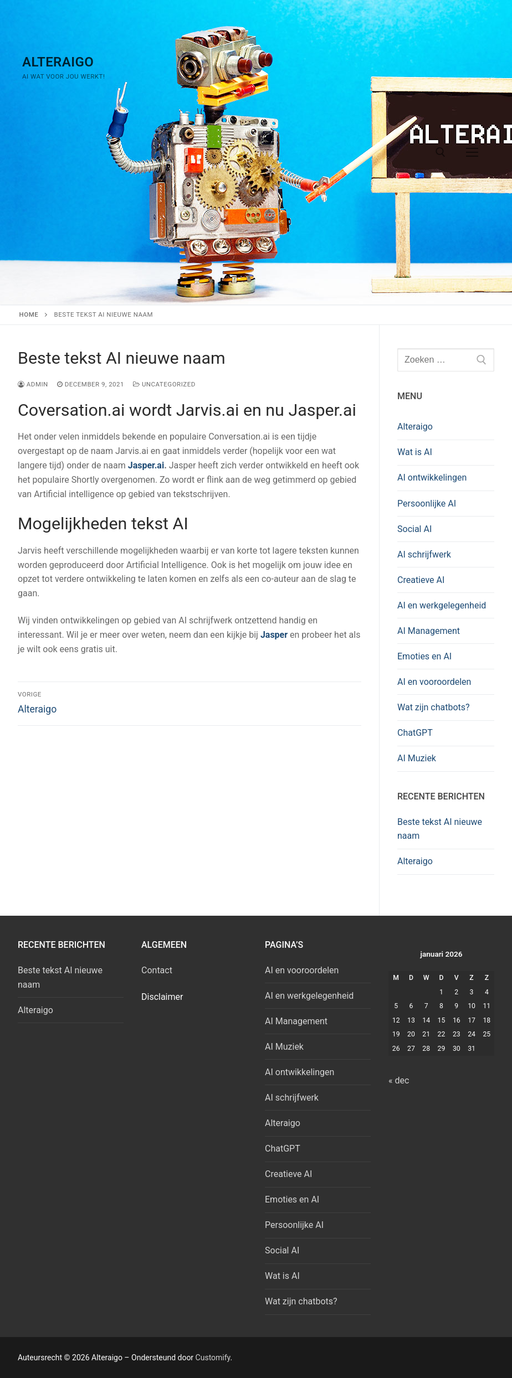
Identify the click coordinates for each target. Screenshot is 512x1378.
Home (29, 314)
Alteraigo (58, 62)
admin (33, 384)
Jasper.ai (146, 465)
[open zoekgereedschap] (441, 152)
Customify (213, 1357)
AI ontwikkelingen (432, 477)
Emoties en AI (424, 656)
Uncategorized (164, 384)
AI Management (428, 631)
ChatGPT (415, 732)
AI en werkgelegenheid (441, 605)
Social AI (414, 529)
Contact (156, 970)
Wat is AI (414, 452)
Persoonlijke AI (426, 503)
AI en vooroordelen (434, 682)
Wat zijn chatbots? (433, 707)
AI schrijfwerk (424, 554)
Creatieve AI (420, 580)
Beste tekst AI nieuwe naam (439, 829)
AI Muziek (416, 758)
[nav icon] (472, 152)
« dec (398, 1080)
